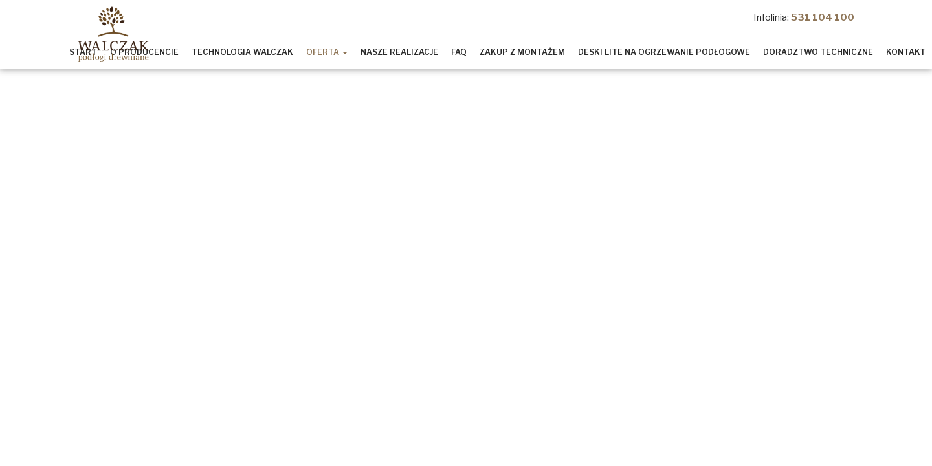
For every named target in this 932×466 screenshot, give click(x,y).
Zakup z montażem (522, 52)
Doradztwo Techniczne (818, 52)
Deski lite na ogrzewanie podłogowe (664, 52)
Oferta (327, 52)
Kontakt (906, 52)
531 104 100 (822, 17)
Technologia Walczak (242, 52)
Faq (459, 52)
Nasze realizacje (399, 52)
